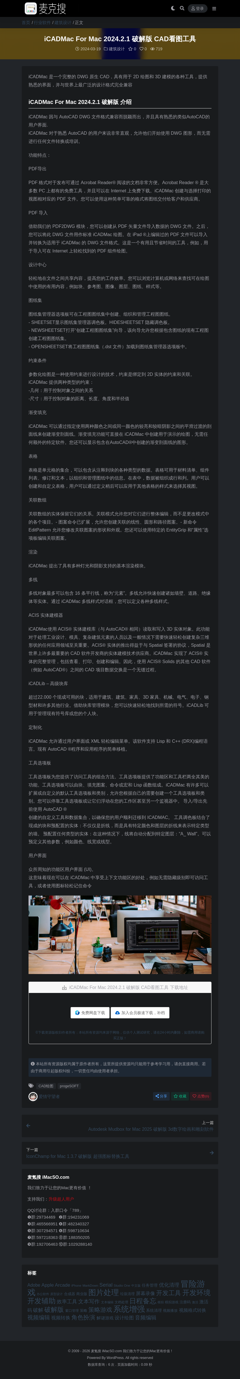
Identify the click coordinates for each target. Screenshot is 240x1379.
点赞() (201, 1096)
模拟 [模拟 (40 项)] (161, 1302)
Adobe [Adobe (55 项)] (33, 1284)
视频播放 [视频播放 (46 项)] (170, 1310)
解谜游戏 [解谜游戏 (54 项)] (105, 1317)
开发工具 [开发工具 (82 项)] (168, 1292)
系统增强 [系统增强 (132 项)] (129, 1308)
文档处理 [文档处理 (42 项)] (121, 1302)
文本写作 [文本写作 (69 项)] (89, 1301)
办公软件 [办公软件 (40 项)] (43, 1293)
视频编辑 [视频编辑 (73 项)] (38, 1317)
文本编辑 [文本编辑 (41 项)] (107, 1302)
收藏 (180, 1096)
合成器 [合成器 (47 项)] (69, 1293)
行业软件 (42, 22)
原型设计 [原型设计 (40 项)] (56, 1293)
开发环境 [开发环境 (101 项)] (196, 1292)
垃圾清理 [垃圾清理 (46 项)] (127, 1293)
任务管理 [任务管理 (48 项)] (150, 1285)
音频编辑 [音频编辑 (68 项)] (145, 1317)
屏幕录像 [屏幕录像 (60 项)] (145, 1293)
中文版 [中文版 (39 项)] (136, 1285)
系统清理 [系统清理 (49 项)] (154, 1310)
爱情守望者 (44, 1096)
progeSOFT (69, 1086)
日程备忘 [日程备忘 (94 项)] (142, 1300)
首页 (26, 22)
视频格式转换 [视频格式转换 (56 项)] (192, 1309)
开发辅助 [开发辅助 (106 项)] (41, 1300)
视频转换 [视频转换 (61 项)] (60, 1317)
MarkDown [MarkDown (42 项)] (90, 1285)
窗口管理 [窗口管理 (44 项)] (72, 1310)
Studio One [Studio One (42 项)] (122, 1285)
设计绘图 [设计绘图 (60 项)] (124, 1317)
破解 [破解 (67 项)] (38, 1310)
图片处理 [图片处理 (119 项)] (103, 1292)
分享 (161, 1096)
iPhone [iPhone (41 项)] (76, 1285)
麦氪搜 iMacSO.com (107, 1351)
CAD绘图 (45, 1086)
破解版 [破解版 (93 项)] (54, 1309)
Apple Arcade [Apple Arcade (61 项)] (56, 1284)
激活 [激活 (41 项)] (195, 1302)
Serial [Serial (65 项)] (105, 1284)
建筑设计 (62, 22)
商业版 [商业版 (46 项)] (81, 1293)
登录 (197, 8)
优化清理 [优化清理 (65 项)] (169, 1284)
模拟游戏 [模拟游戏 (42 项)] (171, 1302)
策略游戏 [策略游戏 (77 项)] (100, 1309)
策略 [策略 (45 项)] (83, 1310)
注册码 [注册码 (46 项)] (185, 1302)
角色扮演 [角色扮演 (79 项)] (83, 1317)
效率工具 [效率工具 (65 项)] (67, 1301)
